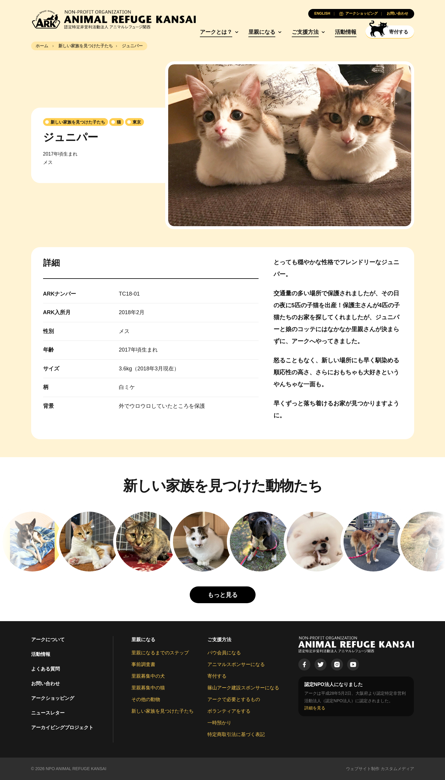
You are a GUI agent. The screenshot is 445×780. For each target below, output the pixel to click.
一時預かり (219, 722)
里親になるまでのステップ (160, 652)
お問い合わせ (45, 683)
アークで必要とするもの (233, 699)
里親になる (261, 32)
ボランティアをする (228, 711)
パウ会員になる (224, 652)
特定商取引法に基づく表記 (236, 734)
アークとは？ (216, 32)
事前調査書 (143, 664)
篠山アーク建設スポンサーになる (243, 687)
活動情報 (345, 32)
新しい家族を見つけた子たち (162, 711)
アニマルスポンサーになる (236, 664)
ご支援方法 (305, 32)
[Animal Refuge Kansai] (113, 19)
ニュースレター (48, 712)
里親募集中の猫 (148, 687)
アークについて (48, 639)
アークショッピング (52, 698)
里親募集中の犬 (148, 676)
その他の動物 (145, 699)
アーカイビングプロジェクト (62, 727)
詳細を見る (314, 708)
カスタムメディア (397, 768)
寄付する (217, 676)
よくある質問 (45, 668)
